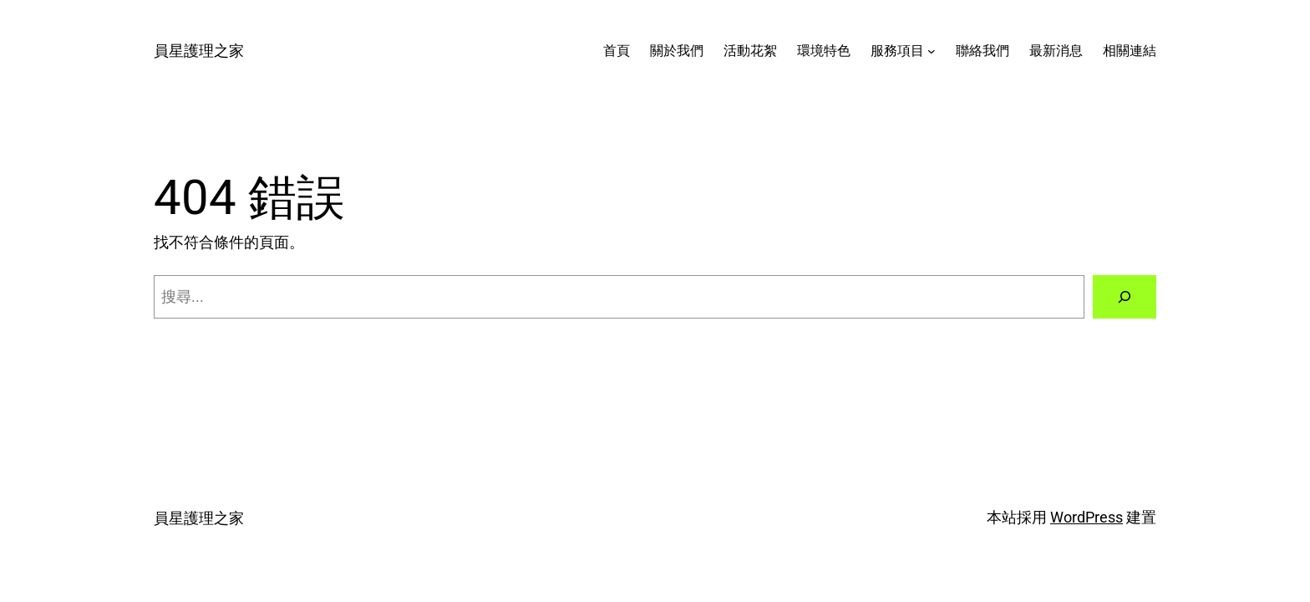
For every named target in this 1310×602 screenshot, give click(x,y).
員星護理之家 (199, 50)
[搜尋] (1124, 297)
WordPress (1086, 517)
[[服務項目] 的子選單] (931, 51)
